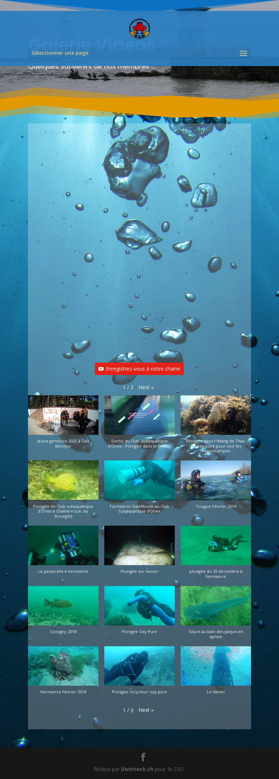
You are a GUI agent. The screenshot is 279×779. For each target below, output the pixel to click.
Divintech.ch (137, 769)
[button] (146, 387)
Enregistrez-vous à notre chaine (139, 368)
